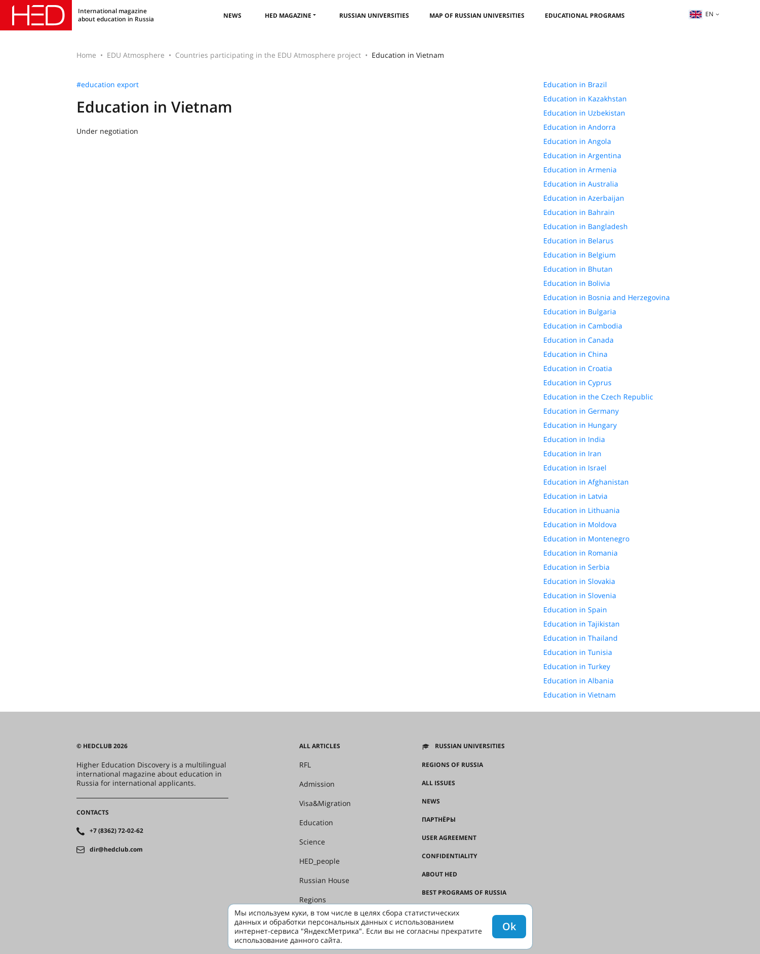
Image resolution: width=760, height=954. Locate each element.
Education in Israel (575, 467)
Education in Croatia (577, 368)
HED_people (319, 861)
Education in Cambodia (582, 326)
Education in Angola (577, 141)
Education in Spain (575, 609)
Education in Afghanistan (586, 482)
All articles (319, 746)
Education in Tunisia (577, 652)
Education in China (575, 354)
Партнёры (439, 820)
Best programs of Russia (464, 893)
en (701, 14)
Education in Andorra (579, 127)
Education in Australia (580, 184)
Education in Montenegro (586, 538)
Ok (509, 926)
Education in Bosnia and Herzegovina (606, 297)
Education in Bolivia (576, 283)
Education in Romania (580, 553)
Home (86, 55)
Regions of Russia (452, 765)
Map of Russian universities (477, 15)
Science (312, 842)
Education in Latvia (575, 496)
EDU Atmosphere (136, 55)
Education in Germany (581, 411)
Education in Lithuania (581, 510)
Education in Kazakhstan (585, 98)
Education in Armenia (580, 169)
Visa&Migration (325, 803)
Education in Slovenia (579, 595)
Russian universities (374, 15)
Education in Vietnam (579, 695)
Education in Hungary (580, 425)
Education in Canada (578, 340)
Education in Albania (578, 680)
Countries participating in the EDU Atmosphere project (268, 55)
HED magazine (288, 15)
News (232, 15)
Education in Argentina (582, 155)
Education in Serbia (576, 567)
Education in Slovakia (579, 581)
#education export (107, 84)
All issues (438, 783)
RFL (305, 764)
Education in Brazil (575, 84)
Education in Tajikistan (581, 624)
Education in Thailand (580, 638)
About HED (439, 874)
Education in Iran (572, 453)
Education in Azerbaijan (583, 198)
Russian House (324, 880)
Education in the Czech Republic (598, 396)
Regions (312, 899)
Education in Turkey (576, 666)
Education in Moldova (580, 524)
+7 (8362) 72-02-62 (116, 831)
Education (316, 822)
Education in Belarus (578, 240)
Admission (317, 784)
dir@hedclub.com (116, 850)
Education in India (574, 439)
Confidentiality (449, 856)
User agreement (449, 838)
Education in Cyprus (577, 382)
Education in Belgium (579, 255)
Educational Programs (585, 15)
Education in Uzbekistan (584, 113)
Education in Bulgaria (579, 311)
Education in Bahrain (579, 212)
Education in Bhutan (578, 269)
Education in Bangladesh (585, 226)
